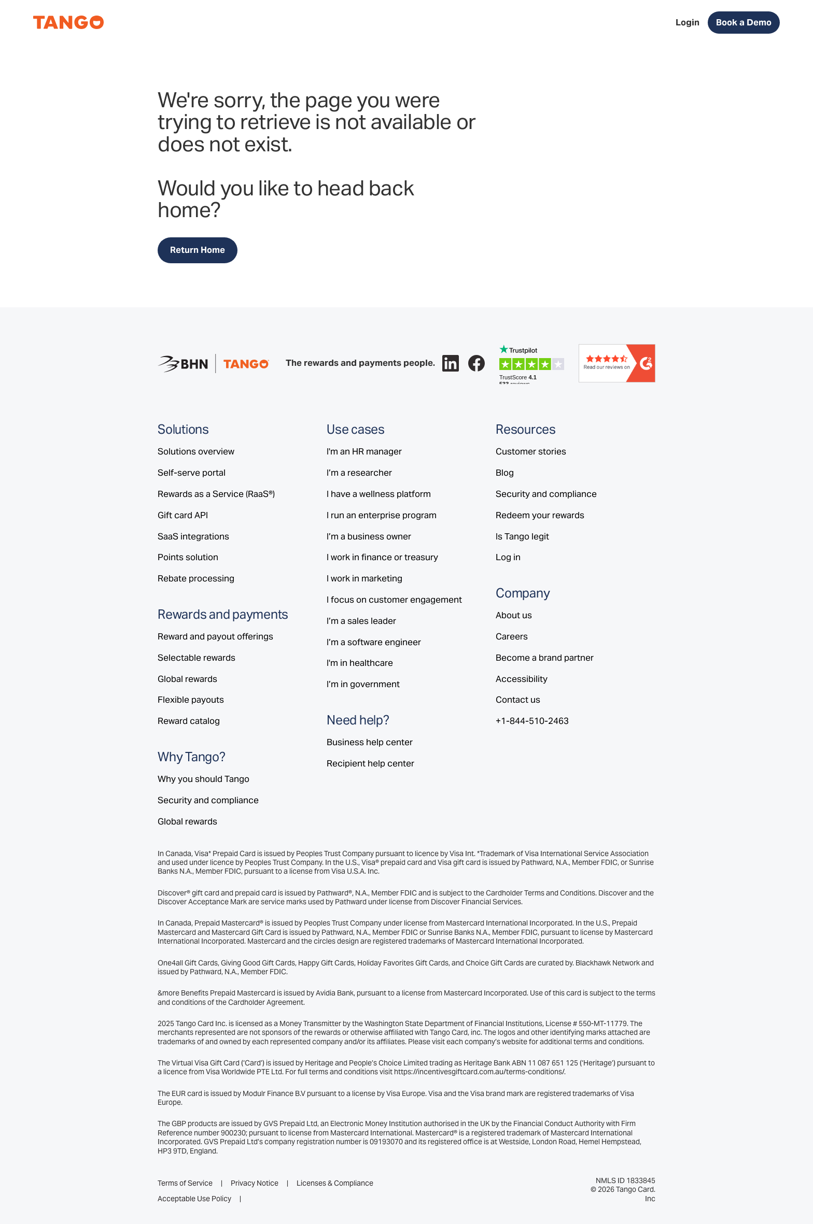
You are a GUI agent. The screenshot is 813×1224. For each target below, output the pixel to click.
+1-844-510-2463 (532, 721)
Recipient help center (370, 763)
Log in (508, 557)
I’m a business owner (369, 536)
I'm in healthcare (360, 662)
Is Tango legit (522, 536)
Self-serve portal (192, 472)
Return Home (197, 249)
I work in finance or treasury (382, 557)
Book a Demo (744, 22)
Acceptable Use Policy (194, 1198)
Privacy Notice (254, 1183)
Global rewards (187, 679)
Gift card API (183, 515)
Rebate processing (196, 578)
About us (514, 615)
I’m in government (363, 684)
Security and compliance (208, 800)
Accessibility (522, 679)
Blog (505, 472)
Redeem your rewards (540, 515)
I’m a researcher (359, 472)
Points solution (188, 557)
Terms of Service (185, 1183)
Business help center (370, 742)
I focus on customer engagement (394, 599)
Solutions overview (196, 451)
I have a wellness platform (379, 494)
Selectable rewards (196, 657)
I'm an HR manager (364, 451)
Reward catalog (189, 721)
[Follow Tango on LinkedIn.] (450, 363)
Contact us (518, 699)
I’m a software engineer (374, 642)
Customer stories (531, 451)
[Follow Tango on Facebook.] (476, 363)
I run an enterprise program (382, 515)
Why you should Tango (203, 779)
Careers (512, 636)
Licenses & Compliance (335, 1183)
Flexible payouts (191, 699)
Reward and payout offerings (215, 636)
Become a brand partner (545, 657)
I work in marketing (364, 578)
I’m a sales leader (361, 621)
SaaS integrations (193, 536)
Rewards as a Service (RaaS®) (216, 494)
